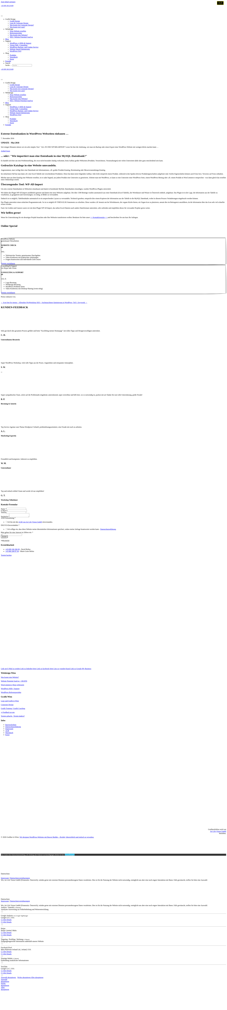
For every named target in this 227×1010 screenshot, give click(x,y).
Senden (4, 537)
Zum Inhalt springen (8, 2)
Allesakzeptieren (5, 989)
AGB (7, 731)
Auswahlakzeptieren (5, 981)
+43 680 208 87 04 (12, 552)
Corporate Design (7, 705)
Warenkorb (9, 733)
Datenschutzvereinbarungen (20, 879)
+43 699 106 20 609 (7, 6)
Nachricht (5, 517)
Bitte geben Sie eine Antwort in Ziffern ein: (17, 533)
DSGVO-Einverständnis (10, 526)
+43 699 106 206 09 (12, 550)
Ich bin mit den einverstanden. (30, 523)
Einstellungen (70, 855)
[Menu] (2, 79)
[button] (8, 263)
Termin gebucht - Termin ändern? (13, 717)
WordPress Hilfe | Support (10, 689)
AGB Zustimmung (8, 519)
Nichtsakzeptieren (5, 985)
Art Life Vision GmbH (218, 832)
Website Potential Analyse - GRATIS (14, 682)
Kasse (7, 735)
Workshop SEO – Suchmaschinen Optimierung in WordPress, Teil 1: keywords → (58, 302)
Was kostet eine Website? (10, 678)
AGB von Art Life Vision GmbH (30, 523)
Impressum (9, 729)
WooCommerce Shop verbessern (12, 685)
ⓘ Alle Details (6, 920)
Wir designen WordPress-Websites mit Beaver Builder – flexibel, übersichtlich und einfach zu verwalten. (57, 838)
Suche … (8, 65)
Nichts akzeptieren (24, 978)
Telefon (3, 512)
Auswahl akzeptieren (8, 978)
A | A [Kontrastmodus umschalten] (220, 3)
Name (3, 509)
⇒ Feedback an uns (8, 713)
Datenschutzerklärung (108, 530)
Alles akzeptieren (37, 978)
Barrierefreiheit (10, 725)
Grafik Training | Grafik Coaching (13, 709)
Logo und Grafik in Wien (10, 702)
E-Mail (4, 511)
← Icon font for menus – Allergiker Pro (15, 302)
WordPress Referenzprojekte (11, 693)
